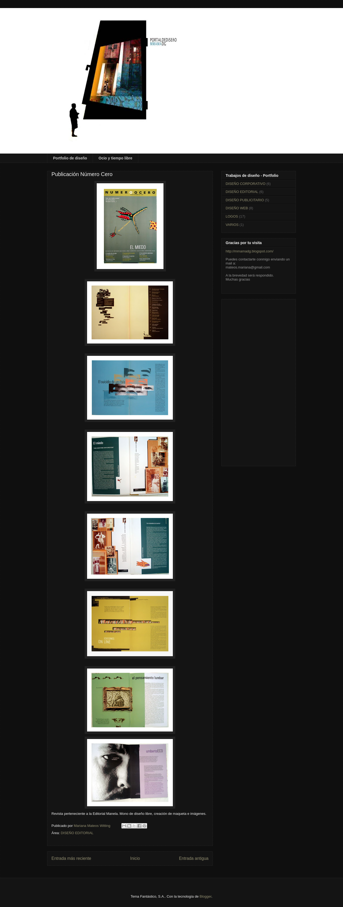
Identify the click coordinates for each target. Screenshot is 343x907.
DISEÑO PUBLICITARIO (245, 200)
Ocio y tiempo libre (115, 158)
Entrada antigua (193, 858)
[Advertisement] (259, 381)
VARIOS (232, 225)
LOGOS (232, 216)
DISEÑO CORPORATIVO (246, 184)
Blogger (205, 896)
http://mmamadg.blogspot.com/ (249, 251)
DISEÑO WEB (237, 208)
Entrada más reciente (71, 858)
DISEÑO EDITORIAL (77, 833)
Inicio (135, 858)
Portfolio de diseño (70, 158)
